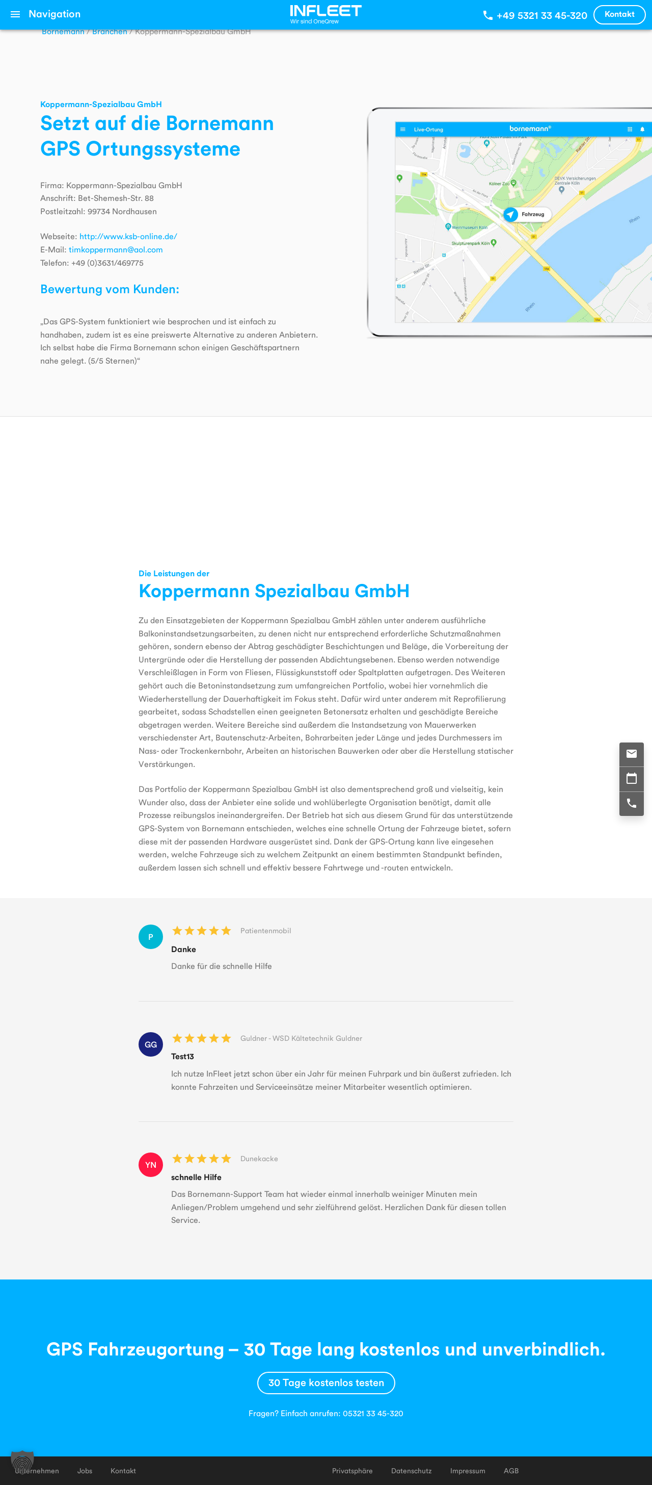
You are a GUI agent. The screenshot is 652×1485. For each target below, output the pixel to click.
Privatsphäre (352, 1470)
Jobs (84, 1470)
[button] (22, 1462)
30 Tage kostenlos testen (326, 1382)
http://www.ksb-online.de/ (128, 236)
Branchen (109, 31)
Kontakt (620, 13)
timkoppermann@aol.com (116, 249)
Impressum (467, 1470)
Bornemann (63, 31)
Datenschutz (411, 1470)
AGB (511, 1470)
